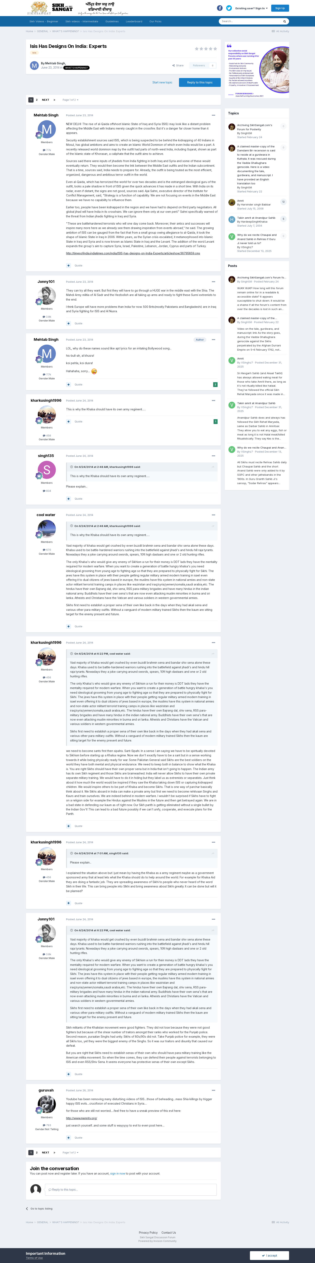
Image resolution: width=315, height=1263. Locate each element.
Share (178, 65)
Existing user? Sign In (251, 8)
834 (47, 490)
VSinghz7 (247, 247)
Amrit (240, 200)
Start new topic (162, 82)
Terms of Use (34, 1257)
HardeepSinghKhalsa (254, 221)
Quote (78, 265)
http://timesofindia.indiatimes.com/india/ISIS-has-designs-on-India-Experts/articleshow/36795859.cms (133, 253)
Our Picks (155, 21)
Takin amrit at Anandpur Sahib (256, 217)
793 (47, 1125)
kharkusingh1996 (46, 400)
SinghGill (246, 133)
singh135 (46, 456)
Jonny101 (46, 281)
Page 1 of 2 (70, 99)
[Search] (245, 21)
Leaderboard (134, 21)
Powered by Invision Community (157, 1240)
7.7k (47, 150)
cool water (46, 515)
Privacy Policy (148, 1232)
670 (47, 549)
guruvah (46, 1090)
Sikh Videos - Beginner (44, 21)
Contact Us (169, 1232)
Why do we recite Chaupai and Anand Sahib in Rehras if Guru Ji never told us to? (257, 239)
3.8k (47, 316)
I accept (269, 1255)
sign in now (117, 1173)
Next (45, 99)
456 (47, 435)
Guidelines (112, 21)
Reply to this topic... (63, 1189)
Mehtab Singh (55, 63)
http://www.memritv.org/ (81, 1118)
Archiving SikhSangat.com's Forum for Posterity (261, 278)
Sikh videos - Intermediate (81, 21)
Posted (79, 115)
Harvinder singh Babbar (256, 204)
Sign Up (280, 8)
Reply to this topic (200, 82)
